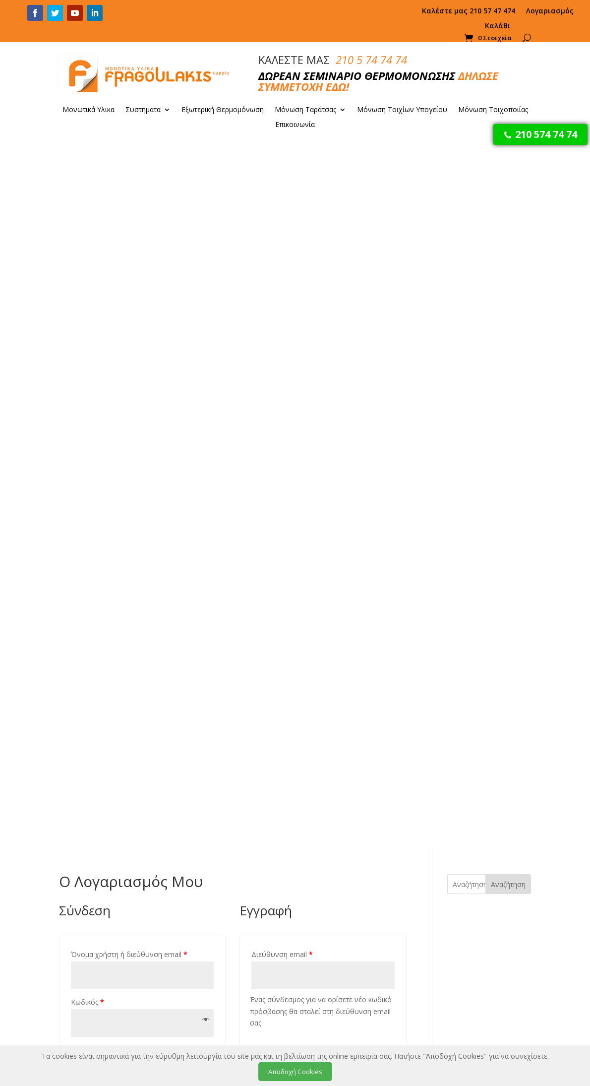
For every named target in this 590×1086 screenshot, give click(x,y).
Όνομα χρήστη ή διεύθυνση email (129, 252)
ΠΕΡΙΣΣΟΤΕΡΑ (126, 716)
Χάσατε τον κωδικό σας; (107, 387)
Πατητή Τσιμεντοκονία (478, 939)
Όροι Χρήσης (212, 944)
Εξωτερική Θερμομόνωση (222, 110)
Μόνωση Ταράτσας (305, 110)
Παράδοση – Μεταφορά (229, 899)
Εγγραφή (282, 442)
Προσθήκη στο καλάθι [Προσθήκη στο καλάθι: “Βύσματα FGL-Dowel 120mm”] (236, 764)
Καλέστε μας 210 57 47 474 (468, 11)
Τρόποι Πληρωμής (220, 885)
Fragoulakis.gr (109, 995)
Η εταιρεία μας (213, 870)
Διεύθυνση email (282, 252)
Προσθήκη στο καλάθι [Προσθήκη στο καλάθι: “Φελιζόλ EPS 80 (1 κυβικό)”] (330, 950)
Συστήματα (143, 110)
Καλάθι (498, 26)
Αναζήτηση (508, 182)
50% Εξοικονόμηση (125, 616)
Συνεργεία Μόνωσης (475, 924)
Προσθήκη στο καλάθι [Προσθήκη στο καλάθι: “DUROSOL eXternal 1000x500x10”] (381, 950)
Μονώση (456, 873)
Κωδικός (87, 300)
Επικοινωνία (295, 125)
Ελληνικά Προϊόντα (222, 914)
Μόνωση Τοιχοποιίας (493, 110)
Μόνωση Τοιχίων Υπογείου (402, 110)
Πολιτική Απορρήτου (224, 929)
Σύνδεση (102, 365)
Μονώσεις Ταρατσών (476, 888)
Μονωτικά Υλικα (88, 110)
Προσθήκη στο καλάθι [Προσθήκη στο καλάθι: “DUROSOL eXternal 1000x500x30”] (339, 764)
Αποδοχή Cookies (295, 1071)
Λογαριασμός (550, 11)
